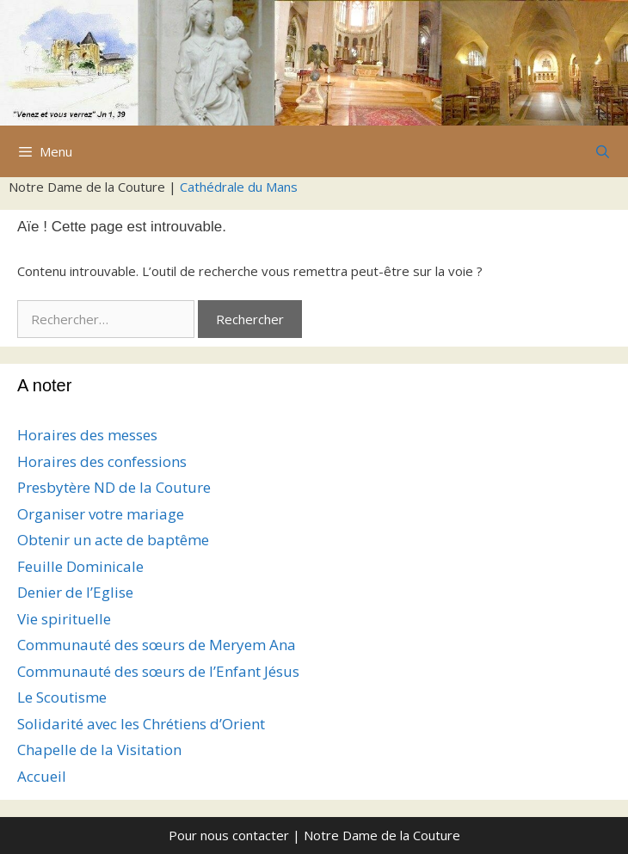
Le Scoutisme (62, 697)
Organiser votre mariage (100, 514)
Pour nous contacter (229, 835)
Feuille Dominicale (80, 566)
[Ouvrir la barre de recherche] (602, 151)
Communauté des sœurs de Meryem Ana (156, 644)
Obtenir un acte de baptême (113, 540)
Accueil (41, 776)
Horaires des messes (87, 435)
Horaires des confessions (102, 461)
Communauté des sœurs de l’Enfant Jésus (158, 671)
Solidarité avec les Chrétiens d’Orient (141, 724)
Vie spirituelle (64, 619)
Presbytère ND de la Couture (114, 487)
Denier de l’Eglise (75, 592)
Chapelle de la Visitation (99, 749)
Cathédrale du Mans (239, 186)
